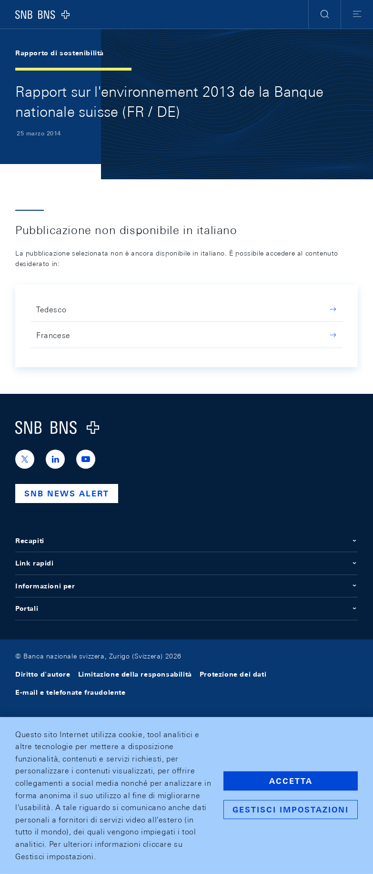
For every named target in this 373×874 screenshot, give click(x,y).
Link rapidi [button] (186, 563)
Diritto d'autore (43, 674)
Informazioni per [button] (186, 586)
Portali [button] (186, 608)
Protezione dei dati (233, 674)
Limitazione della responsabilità (135, 674)
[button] (325, 14)
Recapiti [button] (186, 540)
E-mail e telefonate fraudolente (70, 692)
